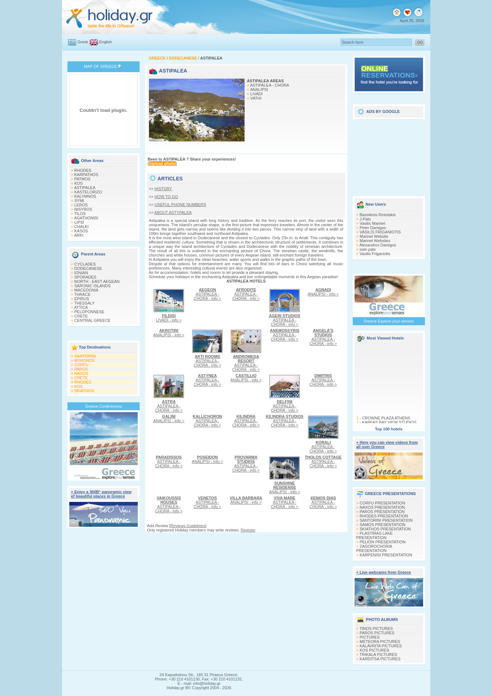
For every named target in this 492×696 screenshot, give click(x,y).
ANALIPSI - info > (323, 292)
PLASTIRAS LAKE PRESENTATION (374, 535)
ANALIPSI (259, 89)
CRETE (81, 316)
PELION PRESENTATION (382, 542)
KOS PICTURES (374, 650)
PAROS (81, 369)
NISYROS (83, 209)
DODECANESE (88, 268)
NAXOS (81, 373)
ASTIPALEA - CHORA (269, 85)
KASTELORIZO (88, 192)
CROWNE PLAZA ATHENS (386, 420)
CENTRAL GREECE (92, 320)
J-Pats (365, 219)
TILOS (80, 213)
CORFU (81, 365)
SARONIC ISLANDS (92, 286)
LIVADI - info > (168, 318)
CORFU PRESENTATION (382, 503)
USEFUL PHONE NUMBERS (180, 204)
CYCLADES (85, 264)
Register (248, 530)
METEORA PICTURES (380, 641)
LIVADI (256, 94)
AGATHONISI (86, 218)
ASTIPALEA (84, 187)
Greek (83, 42)
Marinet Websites (375, 240)
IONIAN (81, 273)
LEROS (81, 205)
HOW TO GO (166, 196)
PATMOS (82, 179)
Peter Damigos (373, 228)
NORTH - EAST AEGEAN (97, 281)
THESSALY (84, 303)
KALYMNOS (85, 196)
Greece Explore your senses (389, 321)
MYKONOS (84, 360)
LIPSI (79, 222)
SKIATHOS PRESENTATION (385, 529)
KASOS (81, 231)
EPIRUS (81, 299)
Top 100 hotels (388, 429)
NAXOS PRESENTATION (382, 507)
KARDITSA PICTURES (380, 659)
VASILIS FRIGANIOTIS (380, 232)
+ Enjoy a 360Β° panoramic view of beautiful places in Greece (101, 494)
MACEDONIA (86, 290)
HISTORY (163, 189)
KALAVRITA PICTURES (381, 646)
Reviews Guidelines (187, 526)
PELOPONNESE (89, 312)
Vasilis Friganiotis (375, 253)
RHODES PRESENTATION (384, 516)
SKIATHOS (84, 391)
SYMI (79, 200)
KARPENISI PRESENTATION (386, 555)
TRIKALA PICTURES (378, 654)
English (105, 42)
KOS (78, 183)
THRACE (82, 294)
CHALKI (81, 226)
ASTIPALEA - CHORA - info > (207, 294)
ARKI (78, 235)
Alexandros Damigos (377, 245)
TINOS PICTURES (376, 628)
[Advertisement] (389, 156)
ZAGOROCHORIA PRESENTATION (374, 548)
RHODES (82, 170)
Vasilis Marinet (372, 223)
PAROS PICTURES (377, 633)
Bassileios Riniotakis (378, 215)
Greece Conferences (103, 406)
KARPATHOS (86, 174)
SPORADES (85, 277)
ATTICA (81, 307)
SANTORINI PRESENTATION (386, 520)
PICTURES (370, 637)
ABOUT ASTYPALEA (173, 212)
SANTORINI (85, 356)
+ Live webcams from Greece (383, 572)
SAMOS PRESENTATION (382, 524)
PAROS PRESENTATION (382, 511)
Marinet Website (374, 236)
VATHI (256, 98)
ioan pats (368, 249)
